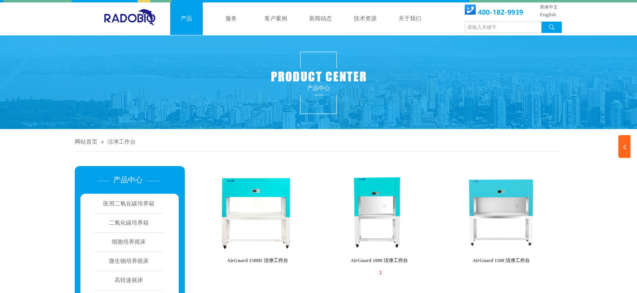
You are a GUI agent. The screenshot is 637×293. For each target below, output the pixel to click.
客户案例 (275, 18)
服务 (231, 18)
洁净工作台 (121, 142)
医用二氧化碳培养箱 (128, 204)
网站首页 (86, 142)
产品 (186, 18)
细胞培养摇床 (129, 242)
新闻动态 (320, 18)
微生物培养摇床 (129, 261)
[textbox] (503, 27)
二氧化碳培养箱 (129, 223)
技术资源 (365, 18)
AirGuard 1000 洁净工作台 (379, 260)
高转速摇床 (129, 280)
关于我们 (410, 18)
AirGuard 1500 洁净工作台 (501, 260)
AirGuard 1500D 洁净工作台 (257, 260)
